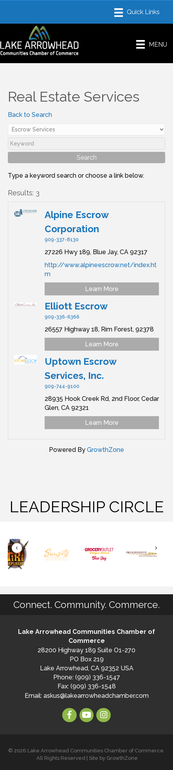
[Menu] (137, 12)
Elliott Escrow (76, 306)
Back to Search (30, 114)
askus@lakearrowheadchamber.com (96, 695)
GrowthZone (105, 449)
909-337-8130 (62, 239)
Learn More (102, 289)
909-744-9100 (62, 386)
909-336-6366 (62, 317)
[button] (17, 548)
